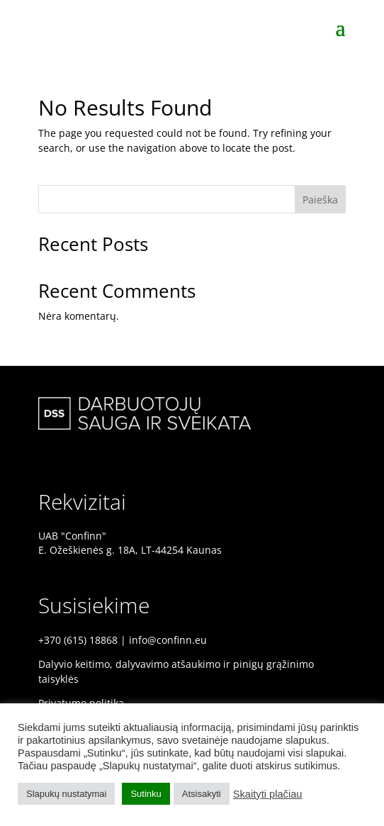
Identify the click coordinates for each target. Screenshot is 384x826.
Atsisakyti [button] (201, 793)
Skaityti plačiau (268, 794)
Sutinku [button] (145, 793)
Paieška (320, 199)
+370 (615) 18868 (78, 640)
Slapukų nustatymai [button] (66, 793)
